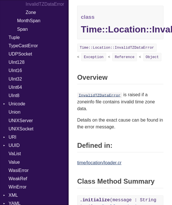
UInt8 (14, 95)
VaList (15, 153)
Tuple (14, 37)
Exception (93, 57)
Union (15, 112)
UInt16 (15, 70)
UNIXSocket (21, 128)
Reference (124, 57)
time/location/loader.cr (99, 162)
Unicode (17, 103)
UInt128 (16, 62)
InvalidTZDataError (99, 95)
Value (14, 162)
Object (152, 57)
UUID (14, 145)
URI (13, 137)
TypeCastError (23, 45)
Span (22, 29)
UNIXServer (21, 120)
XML (13, 195)
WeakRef (18, 178)
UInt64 (15, 87)
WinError (17, 186)
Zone (31, 12)
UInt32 (15, 79)
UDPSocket (20, 54)
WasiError (19, 170)
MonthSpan (28, 20)
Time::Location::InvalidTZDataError (117, 48)
